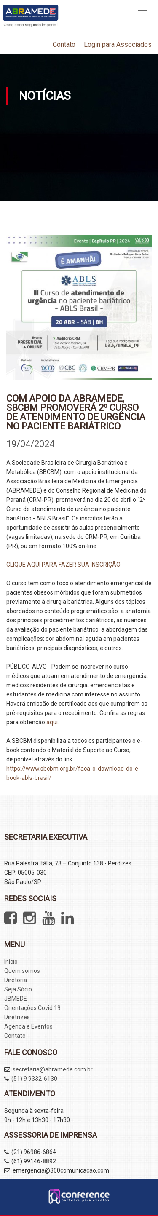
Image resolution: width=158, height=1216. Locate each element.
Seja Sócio (18, 989)
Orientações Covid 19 (32, 1007)
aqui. (52, 722)
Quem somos (22, 970)
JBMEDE (15, 998)
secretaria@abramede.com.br (53, 1069)
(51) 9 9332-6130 (34, 1078)
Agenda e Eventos (28, 1026)
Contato (64, 44)
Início (11, 961)
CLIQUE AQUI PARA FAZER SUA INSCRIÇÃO (63, 564)
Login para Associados (118, 44)
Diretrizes (17, 1017)
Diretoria (15, 980)
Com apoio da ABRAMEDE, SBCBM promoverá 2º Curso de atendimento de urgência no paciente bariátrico (75, 412)
